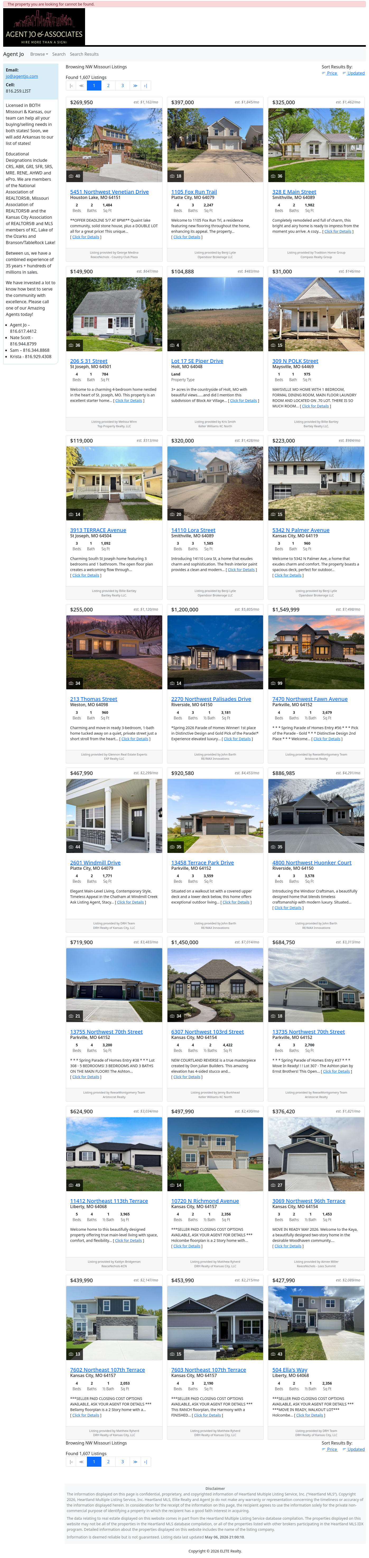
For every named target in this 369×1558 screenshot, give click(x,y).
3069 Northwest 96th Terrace (308, 1200)
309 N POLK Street (295, 360)
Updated (353, 73)
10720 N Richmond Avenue (205, 1200)
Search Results (84, 54)
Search (59, 54)
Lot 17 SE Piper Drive (197, 360)
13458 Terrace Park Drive (202, 862)
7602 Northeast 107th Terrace (107, 1369)
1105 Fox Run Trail (194, 191)
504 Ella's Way (289, 1369)
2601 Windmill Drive (95, 862)
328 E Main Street (294, 191)
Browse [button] (37, 54)
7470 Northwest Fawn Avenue (310, 698)
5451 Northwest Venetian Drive (109, 191)
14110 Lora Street (193, 530)
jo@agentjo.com (22, 76)
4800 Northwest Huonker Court (312, 862)
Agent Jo (13, 54)
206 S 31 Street (89, 360)
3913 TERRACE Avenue (98, 530)
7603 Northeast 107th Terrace (208, 1369)
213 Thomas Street (93, 698)
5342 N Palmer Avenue (300, 530)
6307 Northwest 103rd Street (207, 1031)
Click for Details (85, 236)
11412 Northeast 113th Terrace (109, 1200)
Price (330, 73)
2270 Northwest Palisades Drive (211, 698)
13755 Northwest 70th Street (106, 1031)
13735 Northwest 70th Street (308, 1031)
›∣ (146, 85)
